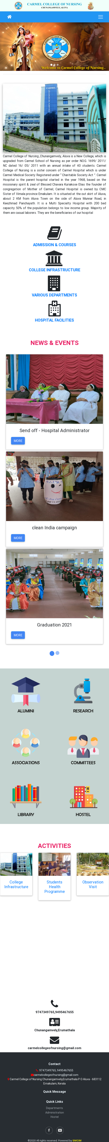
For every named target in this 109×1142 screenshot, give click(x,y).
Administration (54, 1112)
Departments (54, 1108)
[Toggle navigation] (100, 17)
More (18, 441)
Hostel (55, 1117)
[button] (8, 46)
